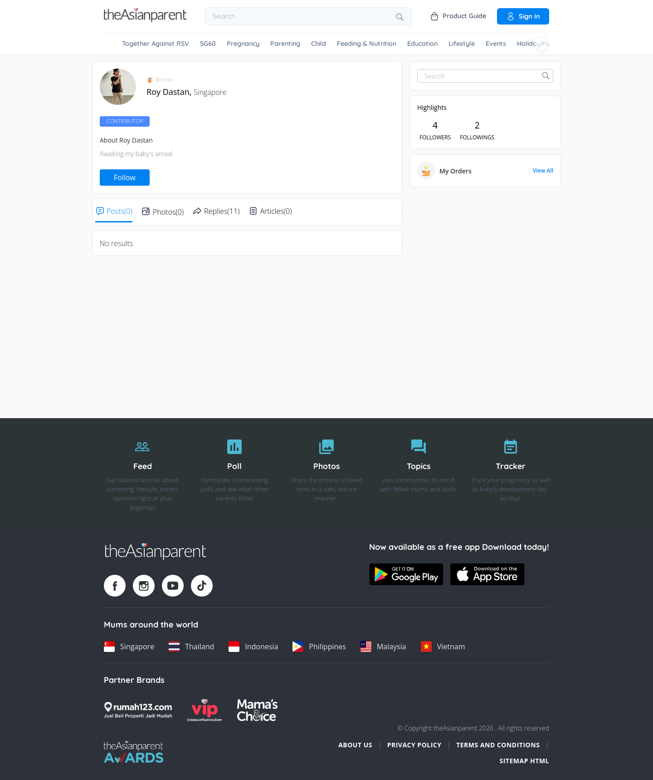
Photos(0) (168, 212)
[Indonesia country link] (253, 646)
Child (318, 43)
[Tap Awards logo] (133, 751)
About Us (355, 745)
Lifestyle (461, 43)
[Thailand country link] (191, 646)
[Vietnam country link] (443, 646)
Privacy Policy (414, 745)
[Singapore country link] (129, 646)
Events (496, 43)
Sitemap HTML (524, 760)
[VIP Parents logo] (204, 710)
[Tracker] (510, 472)
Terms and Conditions (498, 745)
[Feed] (142, 472)
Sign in (523, 16)
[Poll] (234, 472)
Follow (125, 178)
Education (422, 43)
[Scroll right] (542, 43)
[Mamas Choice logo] (257, 710)
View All (543, 170)
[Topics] (418, 472)
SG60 (208, 43)
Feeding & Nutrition (366, 43)
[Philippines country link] (319, 646)
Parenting (285, 43)
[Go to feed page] (145, 19)
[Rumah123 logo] (138, 710)
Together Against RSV (155, 43)
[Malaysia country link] (383, 646)
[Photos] (326, 472)
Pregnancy (243, 43)
